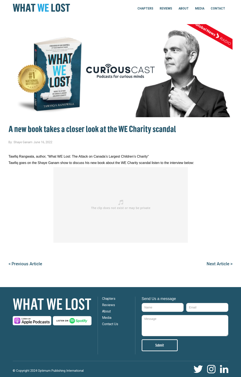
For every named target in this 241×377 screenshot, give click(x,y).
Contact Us (110, 324)
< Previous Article (25, 264)
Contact (218, 8)
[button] (145, 8)
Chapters (108, 299)
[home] (41, 8)
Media (199, 8)
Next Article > (220, 264)
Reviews (166, 8)
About (184, 8)
